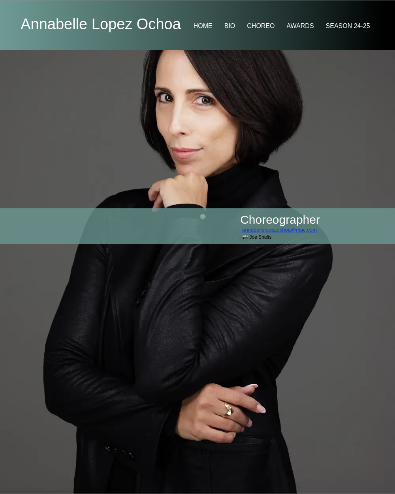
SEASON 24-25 (348, 25)
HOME (203, 25)
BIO (229, 25)
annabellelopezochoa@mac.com (279, 230)
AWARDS (300, 25)
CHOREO (261, 25)
